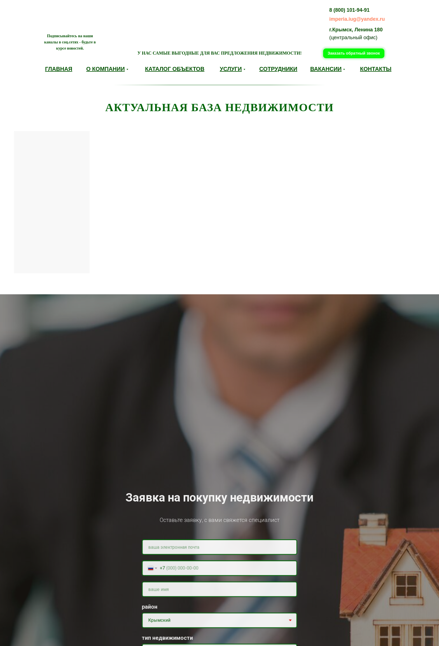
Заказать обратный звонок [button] (354, 53)
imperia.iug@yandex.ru (357, 19)
